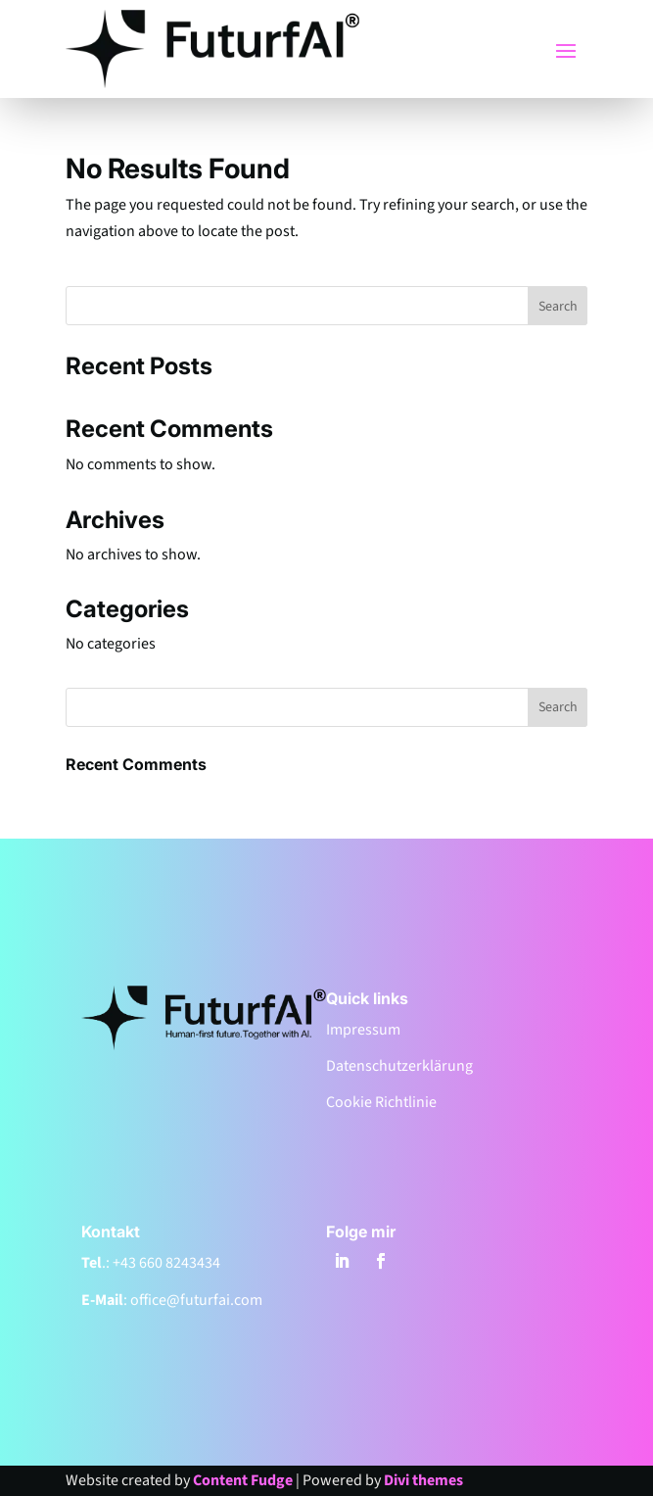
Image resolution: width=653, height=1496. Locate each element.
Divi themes (423, 1480)
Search (558, 306)
